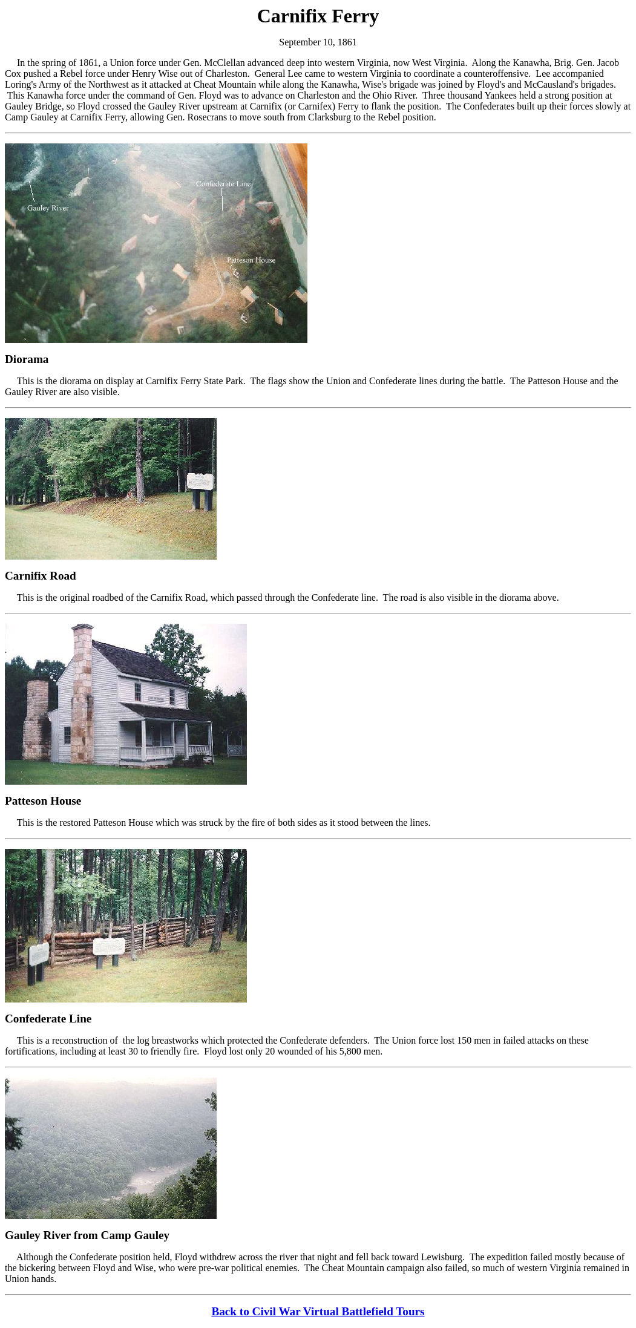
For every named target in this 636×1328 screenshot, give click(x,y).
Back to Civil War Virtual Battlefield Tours (317, 1311)
